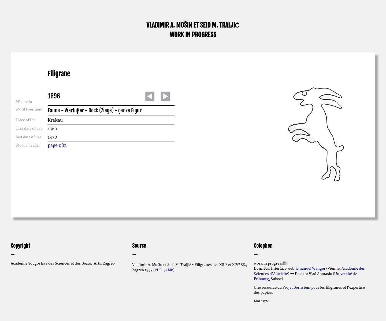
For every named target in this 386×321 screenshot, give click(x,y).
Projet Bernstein (296, 287)
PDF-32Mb (164, 270)
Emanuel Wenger (310, 268)
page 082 (57, 145)
